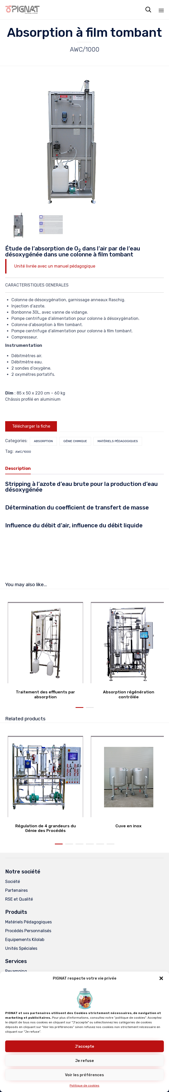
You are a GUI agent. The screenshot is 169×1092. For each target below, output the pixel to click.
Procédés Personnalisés (28, 930)
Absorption (43, 441)
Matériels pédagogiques (118, 441)
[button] (161, 978)
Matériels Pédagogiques (28, 921)
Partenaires (16, 890)
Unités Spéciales (21, 948)
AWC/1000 (23, 452)
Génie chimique (75, 441)
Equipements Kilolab (24, 939)
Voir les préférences (84, 1075)
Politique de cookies (84, 1085)
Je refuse (84, 1060)
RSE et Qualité (19, 899)
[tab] (20, 468)
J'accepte (84, 1046)
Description (18, 468)
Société (12, 881)
